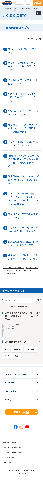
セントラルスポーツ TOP (15, 374)
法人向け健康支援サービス (13, 447)
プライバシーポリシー (27, 470)
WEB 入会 (21, 411)
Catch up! (9, 382)
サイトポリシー (14, 470)
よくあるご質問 (20, 8)
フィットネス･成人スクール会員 (18, 270)
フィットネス (19, 3)
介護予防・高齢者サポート (13, 452)
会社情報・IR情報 (10, 442)
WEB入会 (38, 3)
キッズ (28, 3)
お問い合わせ (8, 462)
